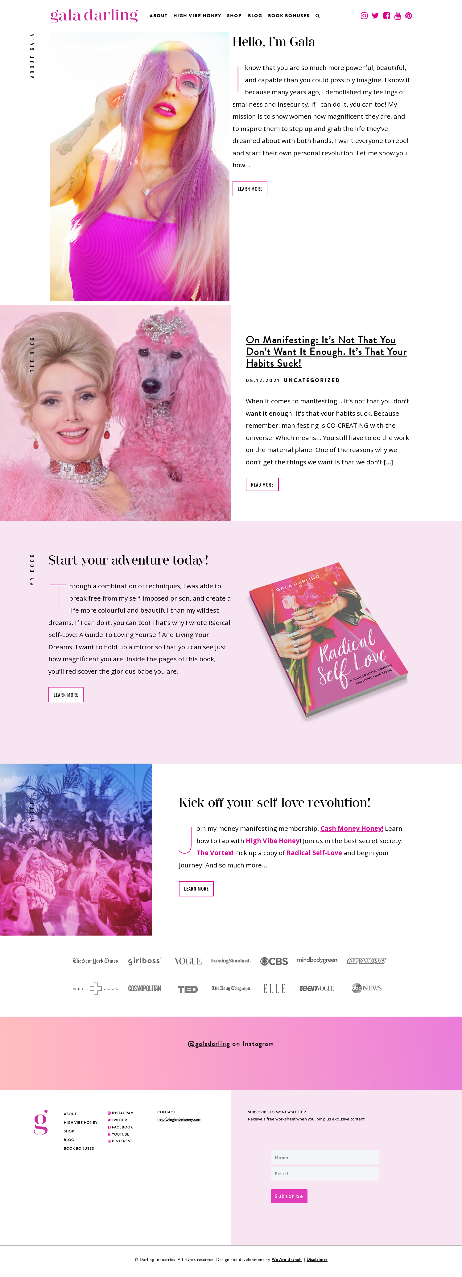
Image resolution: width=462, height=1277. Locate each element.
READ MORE (263, 485)
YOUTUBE (119, 1136)
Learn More (251, 189)
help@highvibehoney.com (179, 1121)
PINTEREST (120, 1143)
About (158, 16)
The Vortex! (214, 854)
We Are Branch (287, 1262)
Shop (234, 16)
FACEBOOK (120, 1129)
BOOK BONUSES (289, 16)
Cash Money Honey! (351, 829)
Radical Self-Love (314, 854)
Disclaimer (317, 1262)
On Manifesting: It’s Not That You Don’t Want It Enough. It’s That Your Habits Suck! (326, 352)
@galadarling (209, 1046)
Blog (255, 16)
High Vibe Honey (197, 16)
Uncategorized (312, 380)
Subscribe (291, 1197)
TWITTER (117, 1122)
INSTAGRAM (121, 1115)
